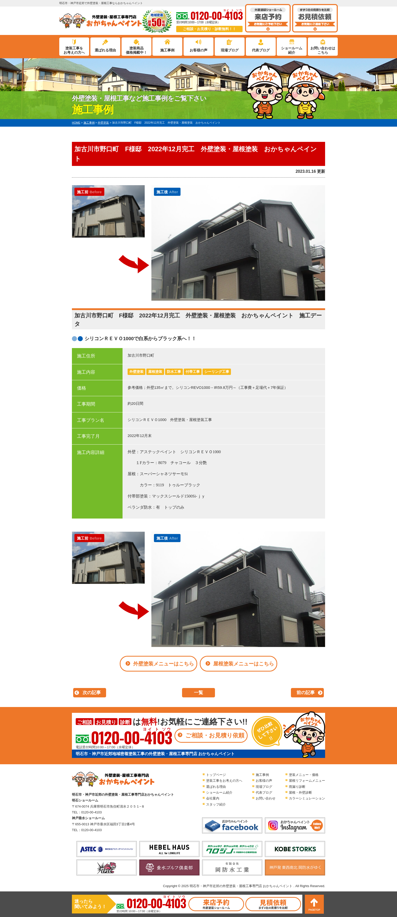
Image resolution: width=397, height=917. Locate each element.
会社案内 (212, 798)
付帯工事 (193, 372)
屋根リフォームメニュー (307, 780)
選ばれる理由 (105, 50)
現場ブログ (230, 50)
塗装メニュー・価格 (304, 775)
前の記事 (305, 692)
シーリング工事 (216, 372)
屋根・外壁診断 (300, 792)
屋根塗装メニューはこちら (243, 663)
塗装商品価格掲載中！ (136, 50)
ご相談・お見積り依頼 (214, 735)
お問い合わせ (265, 798)
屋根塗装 (155, 372)
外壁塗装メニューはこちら (163, 663)
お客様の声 (198, 50)
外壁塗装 (136, 372)
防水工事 (174, 372)
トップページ (216, 775)
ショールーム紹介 (291, 50)
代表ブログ (261, 50)
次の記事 (92, 692)
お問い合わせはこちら (322, 50)
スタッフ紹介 (216, 804)
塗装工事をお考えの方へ (74, 50)
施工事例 (167, 50)
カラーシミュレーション (307, 798)
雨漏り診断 (297, 787)
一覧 (198, 692)
